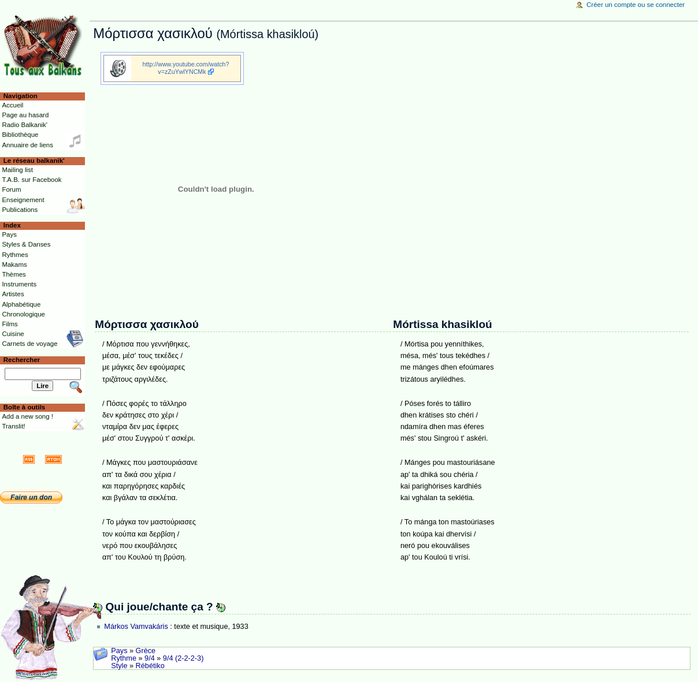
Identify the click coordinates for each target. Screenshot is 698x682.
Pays (119, 651)
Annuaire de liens (27, 144)
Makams (14, 264)
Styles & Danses (26, 244)
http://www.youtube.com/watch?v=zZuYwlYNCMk (186, 68)
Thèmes (13, 274)
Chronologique (23, 314)
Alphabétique (21, 304)
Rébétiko (150, 666)
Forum (11, 189)
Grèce (146, 651)
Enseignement (23, 199)
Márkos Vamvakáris (136, 627)
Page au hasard (25, 114)
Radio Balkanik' (24, 124)
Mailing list (17, 169)
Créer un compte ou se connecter (635, 4)
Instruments (19, 284)
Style (119, 666)
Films (9, 323)
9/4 (149, 658)
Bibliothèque (20, 134)
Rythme (123, 658)
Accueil (12, 105)
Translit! (13, 426)
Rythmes (15, 254)
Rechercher (21, 359)
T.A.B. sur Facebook (31, 179)
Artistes (13, 293)
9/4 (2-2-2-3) (183, 658)
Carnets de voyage (29, 343)
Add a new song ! (27, 416)
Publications (20, 209)
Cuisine (13, 333)
